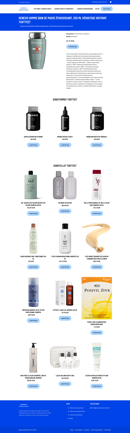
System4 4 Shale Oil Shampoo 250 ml (65, 310)
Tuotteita (106, 9)
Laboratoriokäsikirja (85, 9)
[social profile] (31, 2)
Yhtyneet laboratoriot (43, 9)
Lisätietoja (73, 46)
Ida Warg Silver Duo (65, 203)
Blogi (97, 9)
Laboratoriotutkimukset (77, 411)
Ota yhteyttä (79, 430)
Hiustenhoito (78, 34)
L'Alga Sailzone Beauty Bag (65, 375)
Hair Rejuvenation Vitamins (33, 137)
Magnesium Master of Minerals (96, 137)
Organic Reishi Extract (65, 137)
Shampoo (86, 34)
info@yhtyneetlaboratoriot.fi (99, 2)
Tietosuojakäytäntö (97, 430)
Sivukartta (107, 430)
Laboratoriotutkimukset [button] (63, 9)
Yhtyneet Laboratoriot (76, 408)
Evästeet (86, 430)
